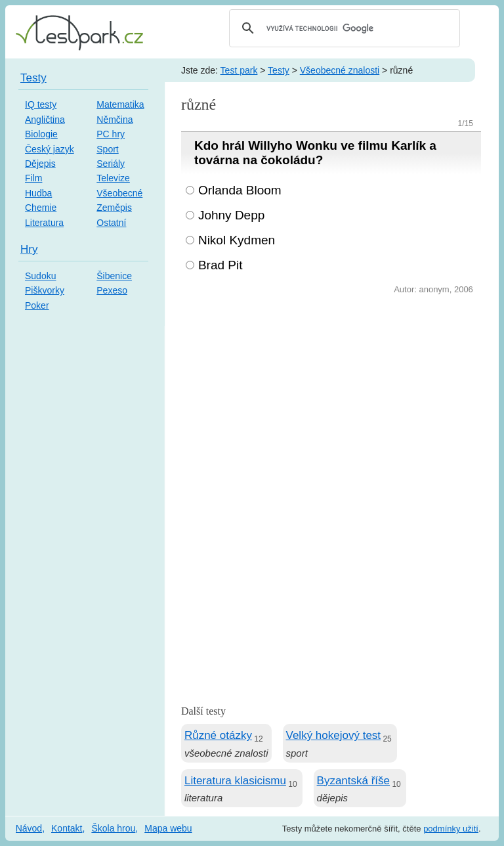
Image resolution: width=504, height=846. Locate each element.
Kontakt (66, 828)
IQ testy (40, 104)
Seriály (110, 163)
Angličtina (45, 119)
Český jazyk (49, 149)
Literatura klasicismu (235, 780)
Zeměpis (114, 207)
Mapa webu (168, 828)
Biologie (41, 134)
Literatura (44, 222)
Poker (37, 305)
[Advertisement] (331, 396)
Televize (113, 178)
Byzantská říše (353, 780)
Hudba (38, 193)
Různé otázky (218, 735)
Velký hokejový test (333, 735)
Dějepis (40, 163)
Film (33, 178)
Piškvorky (44, 290)
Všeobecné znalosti (339, 70)
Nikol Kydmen (236, 240)
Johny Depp (231, 215)
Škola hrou (113, 828)
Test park (239, 70)
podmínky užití (450, 829)
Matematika (120, 104)
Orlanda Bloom (240, 190)
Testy (278, 70)
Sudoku (40, 276)
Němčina (114, 119)
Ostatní (111, 222)
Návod (29, 828)
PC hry (110, 134)
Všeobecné (119, 193)
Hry (28, 249)
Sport (107, 149)
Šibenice (114, 276)
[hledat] (342, 28)
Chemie (40, 207)
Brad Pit (220, 265)
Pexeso (111, 290)
